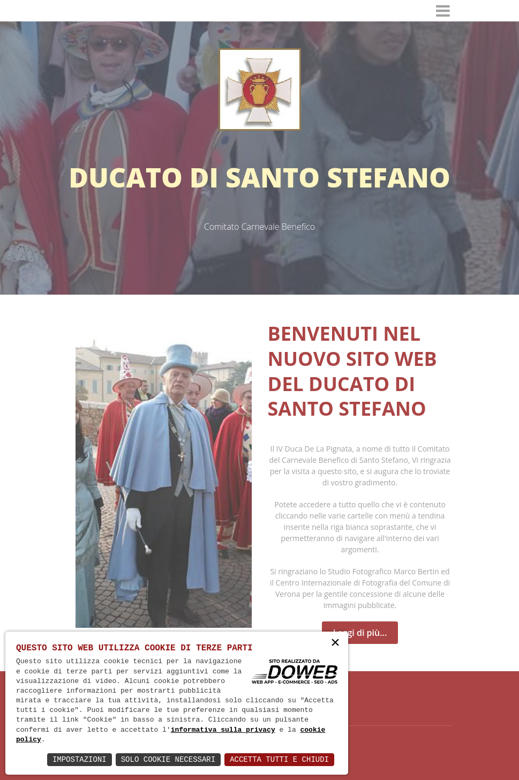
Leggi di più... (360, 633)
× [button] (335, 644)
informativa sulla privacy (223, 730)
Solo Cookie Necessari (168, 759)
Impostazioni (79, 759)
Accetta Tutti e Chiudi (279, 759)
